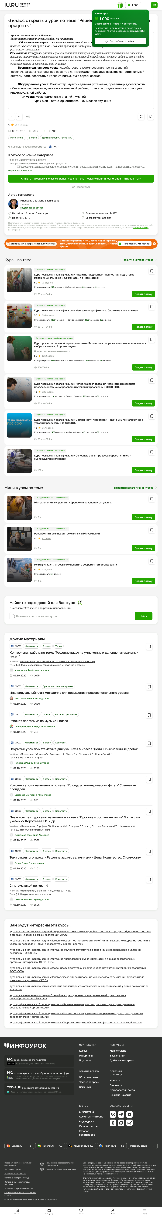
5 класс (47, 646)
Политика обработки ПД (15, 1173)
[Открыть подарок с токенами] (120, 5)
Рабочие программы (66, 714)
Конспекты (61, 742)
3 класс (47, 851)
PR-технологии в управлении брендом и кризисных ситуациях (73, 502)
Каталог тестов (88, 1126)
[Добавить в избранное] (151, 116)
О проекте (116, 1085)
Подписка (85, 1060)
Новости (115, 1080)
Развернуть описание (19, 170)
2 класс (47, 779)
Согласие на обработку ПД (16, 1178)
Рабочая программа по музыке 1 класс (39, 721)
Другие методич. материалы (57, 137)
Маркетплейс (118, 1050)
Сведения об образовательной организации (18, 1164)
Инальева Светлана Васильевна (39, 200)
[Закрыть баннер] (154, 243)
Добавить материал (122, 1060)
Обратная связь (89, 1077)
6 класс (33, 137)
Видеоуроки (86, 1121)
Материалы (86, 1055)
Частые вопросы (89, 1082)
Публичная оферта (12, 1169)
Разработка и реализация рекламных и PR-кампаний (67, 533)
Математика (16, 137)
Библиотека (86, 1111)
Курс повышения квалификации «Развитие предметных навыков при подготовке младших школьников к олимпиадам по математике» (84, 276)
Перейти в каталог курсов (140, 259)
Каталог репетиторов (87, 1132)
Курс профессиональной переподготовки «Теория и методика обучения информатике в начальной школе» (76, 1022)
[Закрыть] (146, 12)
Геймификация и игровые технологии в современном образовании (75, 564)
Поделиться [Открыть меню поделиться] (81, 186)
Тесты (58, 646)
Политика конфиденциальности (18, 1188)
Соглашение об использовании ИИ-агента (20, 1193)
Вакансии (85, 1087)
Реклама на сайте (120, 1094)
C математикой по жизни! (29, 885)
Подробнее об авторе (31, 207)
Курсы (83, 1050)
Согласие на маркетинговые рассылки (17, 1183)
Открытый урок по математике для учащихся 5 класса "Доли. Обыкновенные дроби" (74, 749)
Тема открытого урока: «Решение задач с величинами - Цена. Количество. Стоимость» (75, 857)
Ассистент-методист (91, 1116)
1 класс (46, 714)
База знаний (117, 1055)
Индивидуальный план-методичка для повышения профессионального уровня (69, 692)
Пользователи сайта (122, 1090)
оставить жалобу (140, 227)
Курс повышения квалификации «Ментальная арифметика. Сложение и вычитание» (86, 310)
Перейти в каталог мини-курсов (136, 487)
